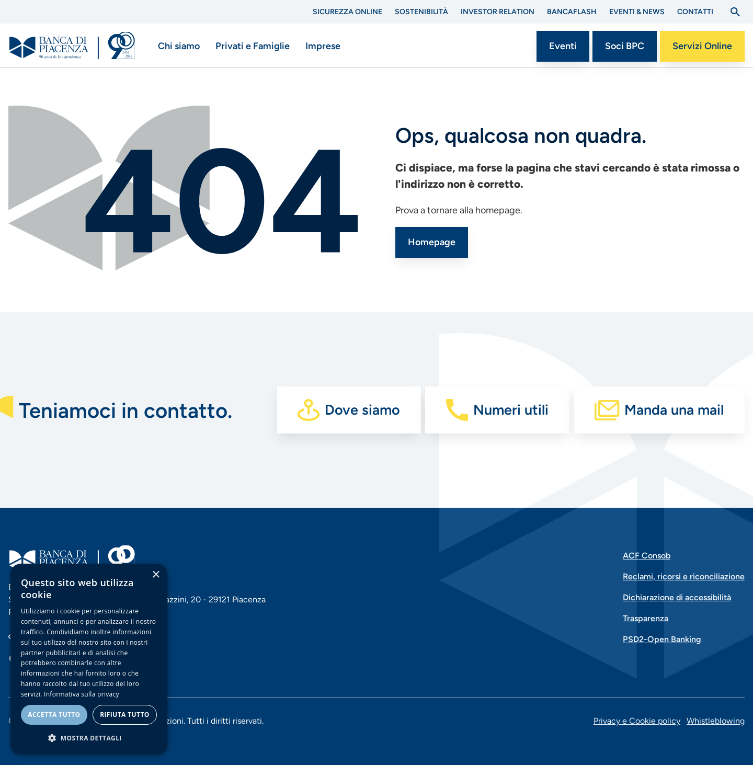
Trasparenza (645, 618)
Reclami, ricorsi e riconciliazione (684, 576)
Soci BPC (624, 46)
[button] (89, 738)
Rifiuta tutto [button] (125, 714)
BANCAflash (572, 11)
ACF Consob (646, 556)
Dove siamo (362, 409)
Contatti (695, 11)
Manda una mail (674, 409)
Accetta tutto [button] (54, 714)
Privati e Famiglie (252, 46)
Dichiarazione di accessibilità (677, 597)
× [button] (155, 575)
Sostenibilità (421, 11)
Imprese (322, 46)
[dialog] (88, 659)
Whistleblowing (716, 721)
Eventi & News (637, 11)
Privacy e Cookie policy (637, 721)
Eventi (563, 46)
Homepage (431, 242)
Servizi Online (702, 46)
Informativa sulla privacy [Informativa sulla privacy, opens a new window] (81, 694)
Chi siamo (179, 46)
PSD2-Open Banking (662, 639)
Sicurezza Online (347, 11)
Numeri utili (511, 409)
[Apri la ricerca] (735, 12)
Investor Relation (497, 11)
